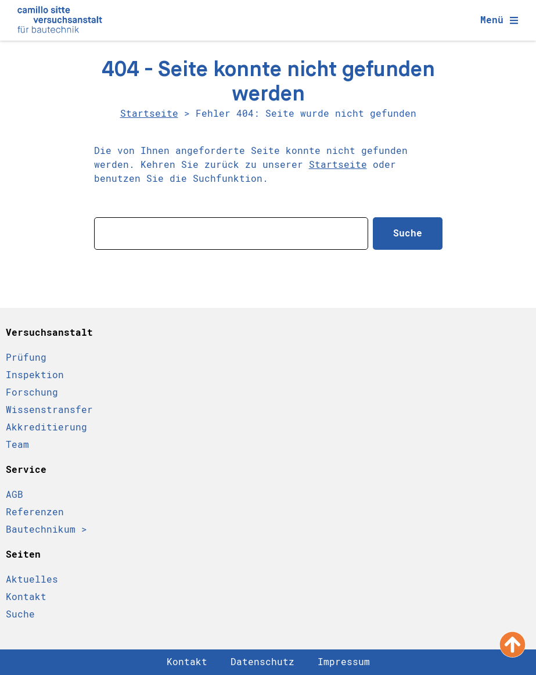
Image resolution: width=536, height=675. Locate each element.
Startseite (149, 113)
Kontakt (26, 596)
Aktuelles (32, 579)
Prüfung (26, 357)
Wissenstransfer (49, 409)
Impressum (344, 661)
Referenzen (35, 512)
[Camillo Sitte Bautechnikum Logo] (59, 20)
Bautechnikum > (46, 529)
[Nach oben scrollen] (512, 644)
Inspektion (35, 374)
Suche (20, 614)
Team (17, 444)
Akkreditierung (46, 427)
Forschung (32, 392)
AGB (14, 494)
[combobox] (231, 233)
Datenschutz (262, 661)
